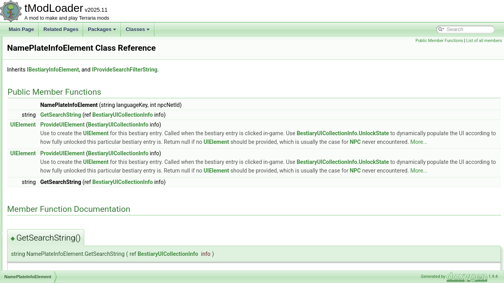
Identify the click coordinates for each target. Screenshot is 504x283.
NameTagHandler (44, 166)
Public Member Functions (439, 40)
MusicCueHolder (43, 122)
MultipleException (44, 88)
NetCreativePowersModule (54, 252)
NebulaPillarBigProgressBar (55, 192)
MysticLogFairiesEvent (50, 148)
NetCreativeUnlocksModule (54, 261)
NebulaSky (37, 200)
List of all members (484, 40)
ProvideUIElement (161, 124)
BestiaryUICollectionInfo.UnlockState (441, 133)
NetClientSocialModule (50, 235)
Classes (138, 29)
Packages (102, 29)
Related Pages (60, 29)
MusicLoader (39, 140)
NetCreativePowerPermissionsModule (66, 243)
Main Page (21, 29)
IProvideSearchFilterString (223, 69)
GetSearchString (159, 115)
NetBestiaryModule (46, 226)
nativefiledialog (41, 174)
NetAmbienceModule (48, 218)
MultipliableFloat (43, 96)
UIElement (121, 124)
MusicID (34, 131)
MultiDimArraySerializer (50, 79)
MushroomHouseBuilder (51, 114)
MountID (35, 45)
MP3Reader (38, 71)
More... (262, 150)
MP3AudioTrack (42, 62)
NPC (198, 150)
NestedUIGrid (40, 209)
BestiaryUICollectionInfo (221, 115)
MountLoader (40, 53)
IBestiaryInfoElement (151, 69)
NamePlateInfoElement (50, 157)
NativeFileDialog (43, 183)
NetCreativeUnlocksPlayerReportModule (68, 269)
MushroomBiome (44, 105)
